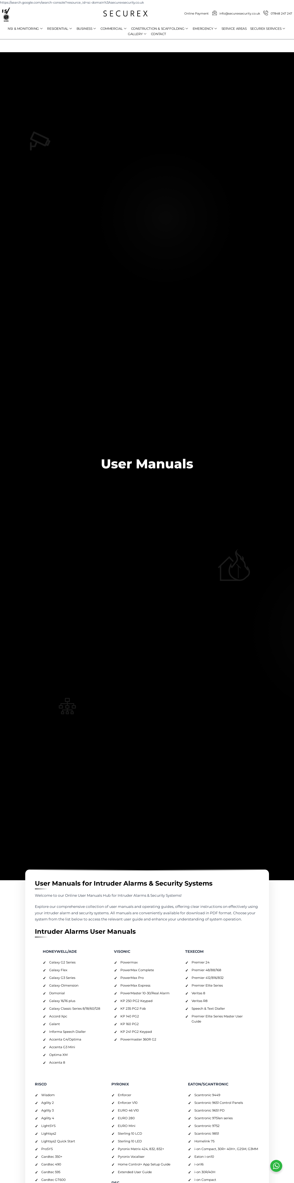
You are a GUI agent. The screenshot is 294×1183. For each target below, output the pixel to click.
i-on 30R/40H (204, 1172)
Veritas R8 (200, 1001)
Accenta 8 (57, 1062)
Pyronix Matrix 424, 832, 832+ (141, 1149)
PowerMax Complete (137, 970)
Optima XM (58, 1055)
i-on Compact (205, 1180)
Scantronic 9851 (206, 1133)
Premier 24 (201, 962)
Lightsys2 (48, 1133)
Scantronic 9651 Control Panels (218, 1103)
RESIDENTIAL (59, 29)
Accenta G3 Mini (62, 1047)
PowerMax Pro (132, 978)
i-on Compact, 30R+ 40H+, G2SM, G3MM (226, 1149)
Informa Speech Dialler (67, 1032)
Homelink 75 (204, 1141)
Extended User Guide (135, 1172)
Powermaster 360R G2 (138, 1039)
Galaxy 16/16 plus (62, 1001)
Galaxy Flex (58, 970)
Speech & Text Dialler (208, 1008)
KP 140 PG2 (129, 1016)
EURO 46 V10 (128, 1110)
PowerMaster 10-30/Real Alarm (145, 993)
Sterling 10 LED (130, 1141)
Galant (54, 1024)
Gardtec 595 (50, 1172)
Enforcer (124, 1095)
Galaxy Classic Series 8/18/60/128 (74, 1008)
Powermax (129, 962)
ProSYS (47, 1149)
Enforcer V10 (127, 1103)
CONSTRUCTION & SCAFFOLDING (159, 29)
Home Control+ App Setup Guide (144, 1164)
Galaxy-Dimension (63, 985)
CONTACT (158, 34)
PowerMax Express (135, 985)
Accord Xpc (58, 1016)
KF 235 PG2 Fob (133, 1008)
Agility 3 (47, 1110)
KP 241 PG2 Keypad (136, 1032)
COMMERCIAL (113, 29)
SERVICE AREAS (234, 29)
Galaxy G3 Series (62, 978)
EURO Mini (126, 1126)
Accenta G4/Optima (65, 1039)
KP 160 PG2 (129, 1024)
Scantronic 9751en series (213, 1118)
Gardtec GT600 (53, 1180)
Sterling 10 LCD (130, 1133)
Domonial (57, 993)
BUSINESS (86, 29)
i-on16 (199, 1164)
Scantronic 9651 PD (209, 1110)
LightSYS (48, 1126)
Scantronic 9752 (207, 1126)
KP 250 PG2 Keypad (136, 1001)
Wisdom (48, 1095)
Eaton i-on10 (204, 1157)
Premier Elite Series (207, 985)
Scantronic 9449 (207, 1095)
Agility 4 (47, 1118)
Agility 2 (47, 1103)
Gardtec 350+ (51, 1157)
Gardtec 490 (51, 1164)
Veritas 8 (198, 993)
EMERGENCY (205, 29)
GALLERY (137, 34)
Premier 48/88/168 (206, 970)
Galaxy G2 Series (62, 962)
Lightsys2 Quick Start (58, 1141)
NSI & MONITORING (25, 29)
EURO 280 (126, 1118)
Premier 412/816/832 (208, 978)
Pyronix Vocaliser (131, 1157)
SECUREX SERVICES (267, 29)
